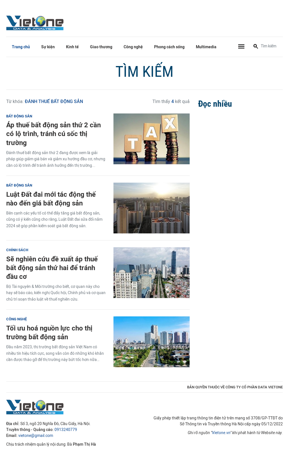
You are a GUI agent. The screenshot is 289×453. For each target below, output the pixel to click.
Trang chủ (21, 47)
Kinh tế (72, 47)
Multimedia (206, 47)
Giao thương (101, 47)
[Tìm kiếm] (256, 47)
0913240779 (65, 429)
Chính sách (17, 250)
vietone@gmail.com (35, 435)
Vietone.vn (221, 432)
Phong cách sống (169, 47)
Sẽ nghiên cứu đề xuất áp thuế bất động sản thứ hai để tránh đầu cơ (52, 268)
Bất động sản (19, 116)
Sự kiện (48, 47)
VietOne (35, 22)
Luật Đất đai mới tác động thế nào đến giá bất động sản (51, 198)
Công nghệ (133, 47)
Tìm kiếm (144, 71)
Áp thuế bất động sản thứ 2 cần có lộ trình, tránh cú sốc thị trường (53, 133)
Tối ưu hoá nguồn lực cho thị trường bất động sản (49, 332)
